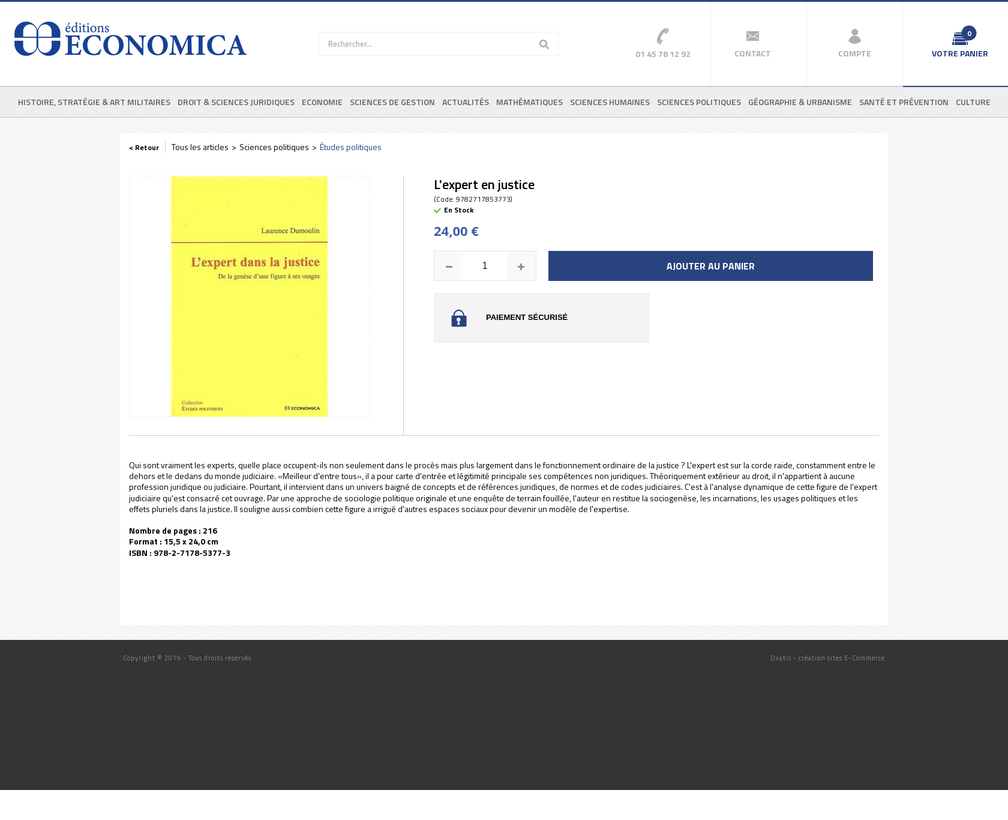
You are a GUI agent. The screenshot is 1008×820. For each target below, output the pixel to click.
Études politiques (351, 146)
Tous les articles (200, 146)
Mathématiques (529, 101)
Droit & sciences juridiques (236, 101)
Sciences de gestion (392, 101)
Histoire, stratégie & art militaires (94, 101)
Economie (322, 101)
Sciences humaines (610, 101)
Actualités (465, 101)
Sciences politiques (699, 101)
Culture (973, 101)
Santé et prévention (904, 101)
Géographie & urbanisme (800, 101)
